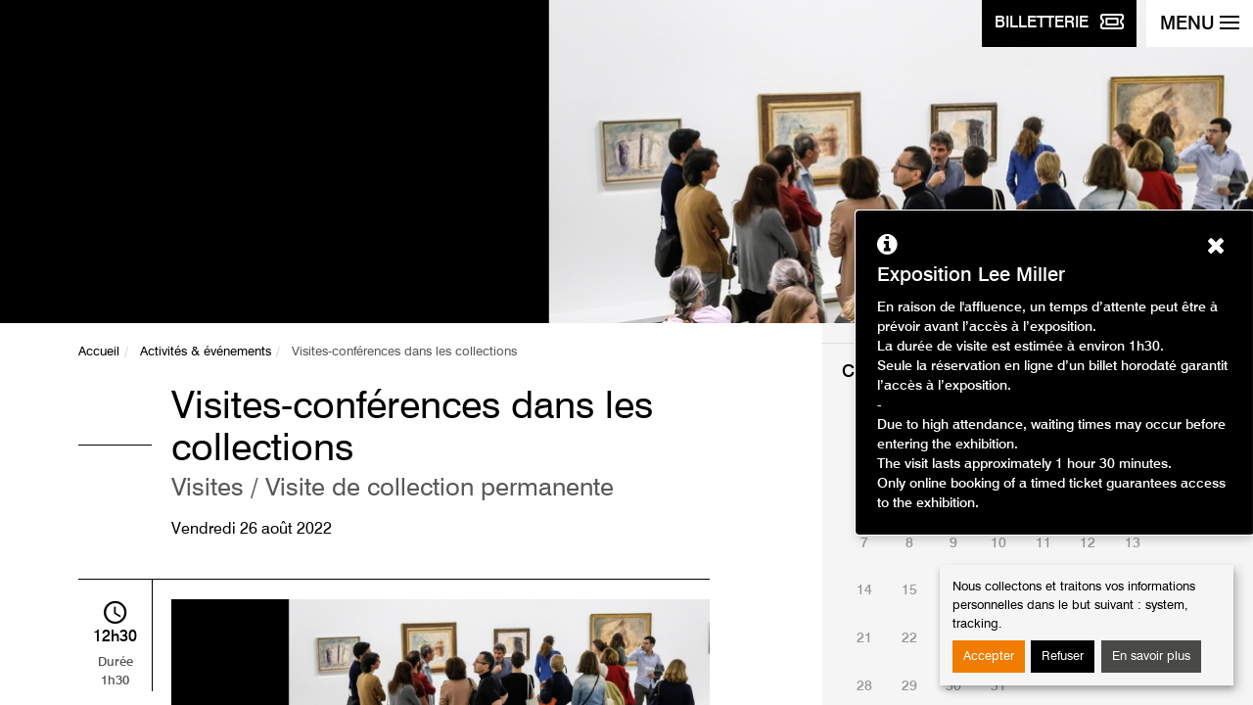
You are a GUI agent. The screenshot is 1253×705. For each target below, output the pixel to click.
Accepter (988, 656)
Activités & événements (205, 352)
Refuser (1063, 656)
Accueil (98, 352)
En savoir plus (1151, 656)
